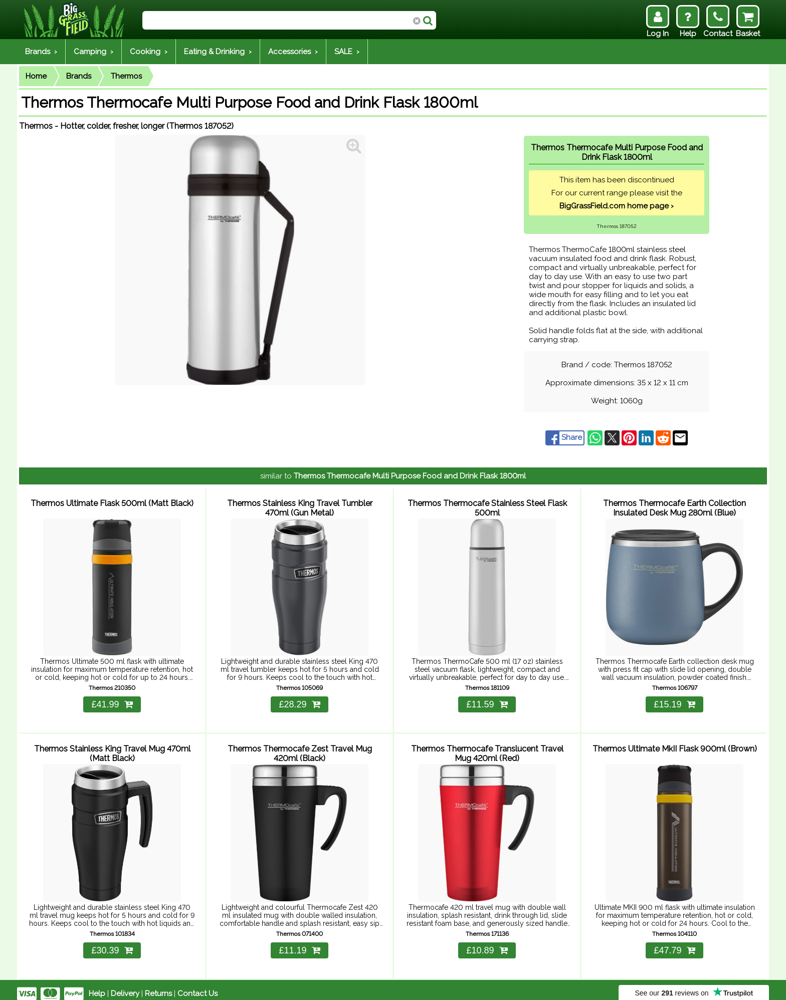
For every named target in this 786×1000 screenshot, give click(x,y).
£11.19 (299, 943)
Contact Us (197, 985)
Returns (158, 985)
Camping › (93, 51)
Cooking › (148, 51)
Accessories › (293, 51)
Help (97, 985)
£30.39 (111, 943)
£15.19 (674, 701)
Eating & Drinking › (218, 51)
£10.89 (486, 943)
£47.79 (674, 943)
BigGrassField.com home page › (616, 205)
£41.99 (111, 701)
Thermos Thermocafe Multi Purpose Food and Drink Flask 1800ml (410, 475)
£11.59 (486, 701)
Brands (78, 76)
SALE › (346, 51)
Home (36, 76)
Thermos (126, 76)
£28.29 (299, 701)
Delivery (125, 985)
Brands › (41, 51)
